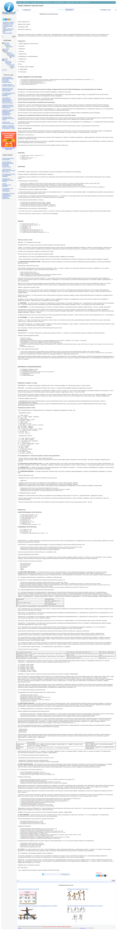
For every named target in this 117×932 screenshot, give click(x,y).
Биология (7, 44)
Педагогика (5, 58)
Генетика (8, 45)
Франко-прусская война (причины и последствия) (7, 89)
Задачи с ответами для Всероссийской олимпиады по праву (8, 127)
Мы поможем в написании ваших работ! (8, 148)
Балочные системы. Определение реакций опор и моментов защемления (8, 196)
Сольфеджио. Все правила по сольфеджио (7, 190)
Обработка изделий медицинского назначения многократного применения (8, 113)
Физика (9, 63)
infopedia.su (20, 928)
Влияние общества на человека (8, 159)
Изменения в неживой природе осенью (7, 180)
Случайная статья (8, 25)
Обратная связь (7, 30)
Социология (8, 61)
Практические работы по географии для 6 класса (8, 170)
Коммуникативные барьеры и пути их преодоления (8, 106)
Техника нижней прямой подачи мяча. (8, 85)
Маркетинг (8, 52)
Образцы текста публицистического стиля (8, 118)
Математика (10, 54)
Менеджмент (12, 55)
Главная (19, 2)
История (5, 50)
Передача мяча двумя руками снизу (77, 889)
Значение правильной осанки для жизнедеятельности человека (37, 906)
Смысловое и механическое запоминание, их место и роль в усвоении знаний (7, 100)
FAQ (4, 31)
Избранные (26, 2)
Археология (6, 43)
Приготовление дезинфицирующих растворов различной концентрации (8, 80)
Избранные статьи (8, 23)
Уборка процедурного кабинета (6, 185)
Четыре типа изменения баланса (8, 123)
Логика (6, 51)
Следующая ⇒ (69, 9)
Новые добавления (8, 29)
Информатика (5, 49)
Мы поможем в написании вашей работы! (64, 926)
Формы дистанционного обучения (28, 889)
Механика (12, 56)
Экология (4, 69)
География (10, 46)
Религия (5, 60)
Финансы (12, 66)
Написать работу (7, 33)
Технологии (9, 62)
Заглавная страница (8, 22)
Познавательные (47, 2)
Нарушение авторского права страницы (49, 926)
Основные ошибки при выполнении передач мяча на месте (85, 906)
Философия (11, 65)
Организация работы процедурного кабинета (8, 94)
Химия (12, 67)
